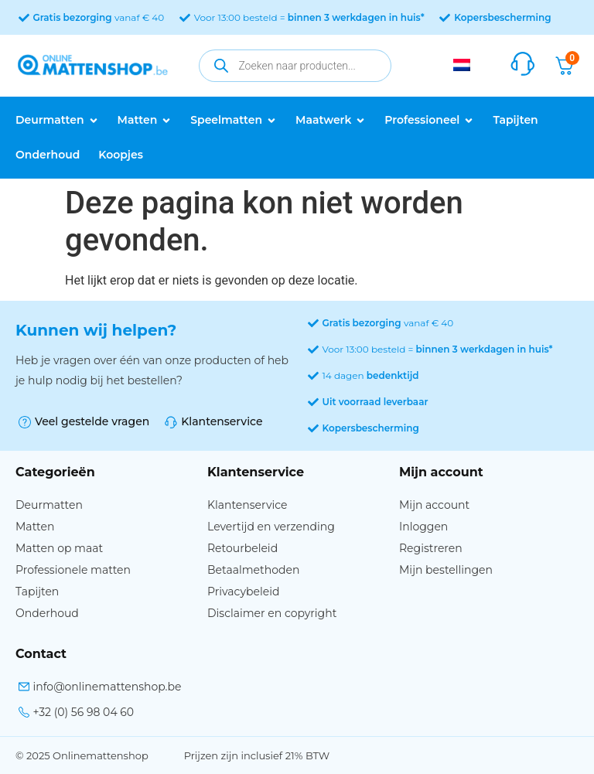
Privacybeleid (243, 591)
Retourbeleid (242, 548)
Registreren (431, 548)
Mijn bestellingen (446, 570)
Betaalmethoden (253, 570)
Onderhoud (47, 613)
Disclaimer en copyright (271, 613)
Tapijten (37, 591)
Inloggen (423, 527)
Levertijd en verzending (271, 527)
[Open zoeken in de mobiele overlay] (295, 65)
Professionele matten (73, 570)
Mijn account (434, 505)
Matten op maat (59, 548)
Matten (34, 527)
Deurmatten (49, 505)
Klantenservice (247, 505)
